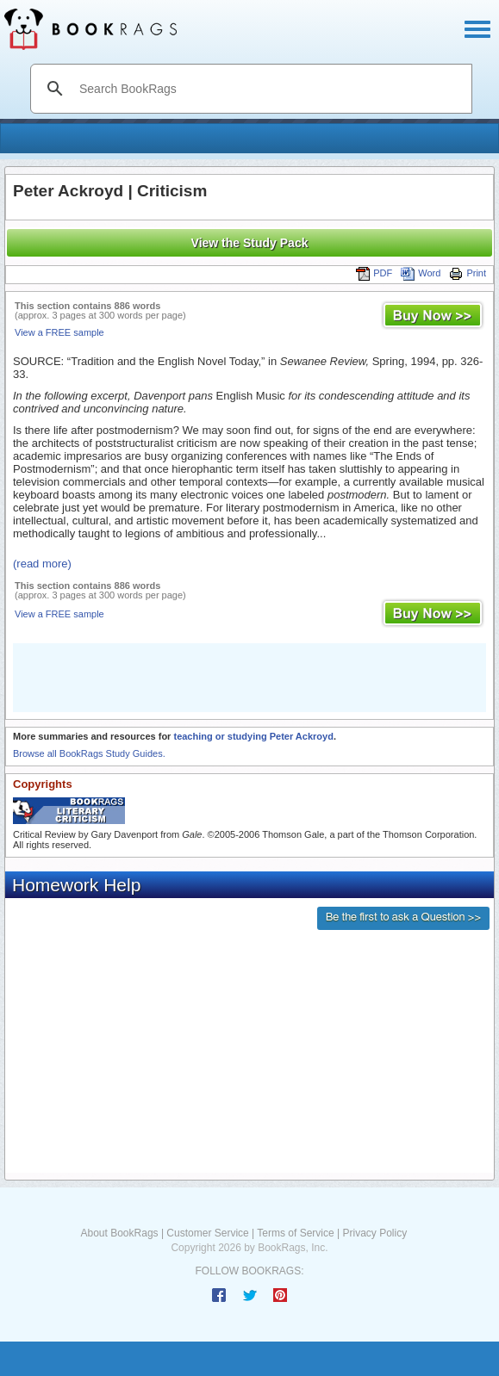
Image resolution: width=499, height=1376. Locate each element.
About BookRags (120, 1233)
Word (420, 273)
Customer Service (207, 1233)
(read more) (42, 563)
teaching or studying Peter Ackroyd (253, 736)
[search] (269, 88)
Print (467, 273)
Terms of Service (295, 1233)
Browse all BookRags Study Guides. (89, 753)
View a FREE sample (59, 332)
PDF (374, 273)
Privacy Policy (374, 1233)
